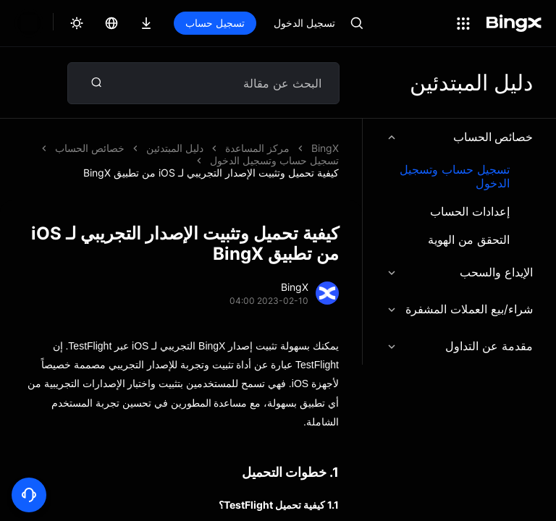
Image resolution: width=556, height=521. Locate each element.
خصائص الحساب (459, 137)
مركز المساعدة (257, 148)
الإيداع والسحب (459, 272)
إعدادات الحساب (470, 212)
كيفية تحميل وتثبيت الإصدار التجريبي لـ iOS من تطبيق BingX (211, 172)
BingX (325, 148)
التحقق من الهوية (469, 240)
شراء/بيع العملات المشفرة (459, 309)
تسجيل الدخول (304, 23)
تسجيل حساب (215, 23)
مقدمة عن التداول (459, 346)
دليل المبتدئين (174, 148)
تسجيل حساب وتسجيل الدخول (455, 176)
